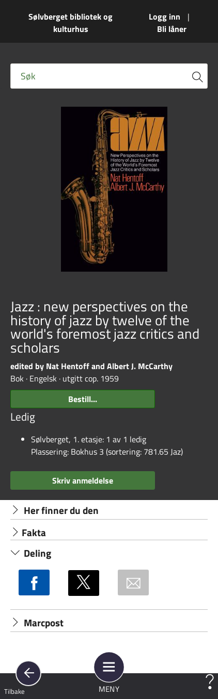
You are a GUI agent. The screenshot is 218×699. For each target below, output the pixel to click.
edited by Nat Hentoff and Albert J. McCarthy (91, 366)
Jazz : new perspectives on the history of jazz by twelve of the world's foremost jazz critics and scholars (104, 327)
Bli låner (171, 29)
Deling (30, 553)
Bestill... (82, 399)
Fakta (28, 532)
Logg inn (164, 16)
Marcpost (37, 622)
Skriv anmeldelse (82, 480)
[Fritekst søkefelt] (109, 76)
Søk (28, 76)
